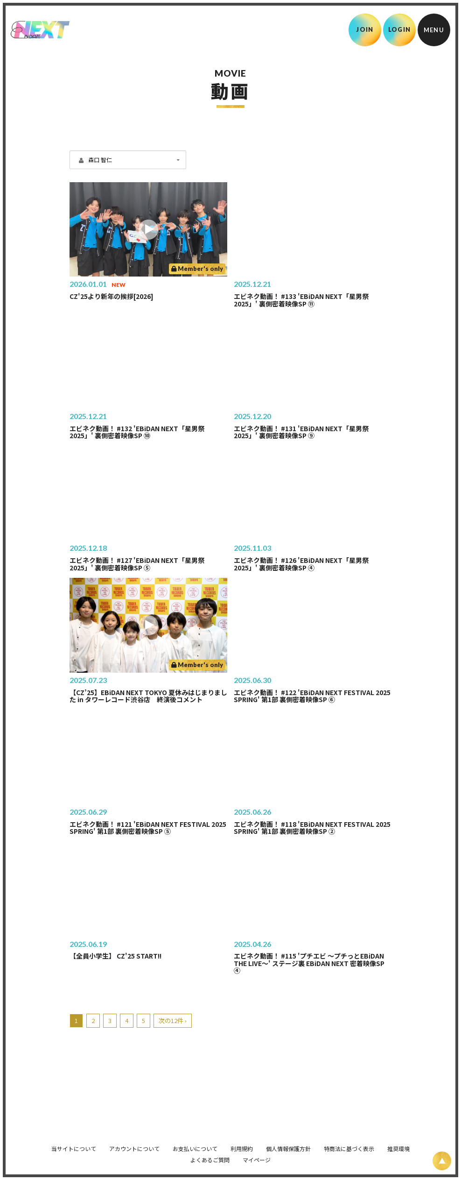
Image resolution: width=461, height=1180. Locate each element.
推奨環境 (398, 1144)
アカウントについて (134, 1144)
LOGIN (399, 29)
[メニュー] (434, 30)
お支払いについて (195, 1144)
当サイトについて (73, 1144)
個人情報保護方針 (288, 1144)
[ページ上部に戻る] (442, 1161)
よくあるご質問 (210, 1155)
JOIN (364, 29)
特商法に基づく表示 (349, 1144)
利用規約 (241, 1144)
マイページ (257, 1155)
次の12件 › (173, 1020)
